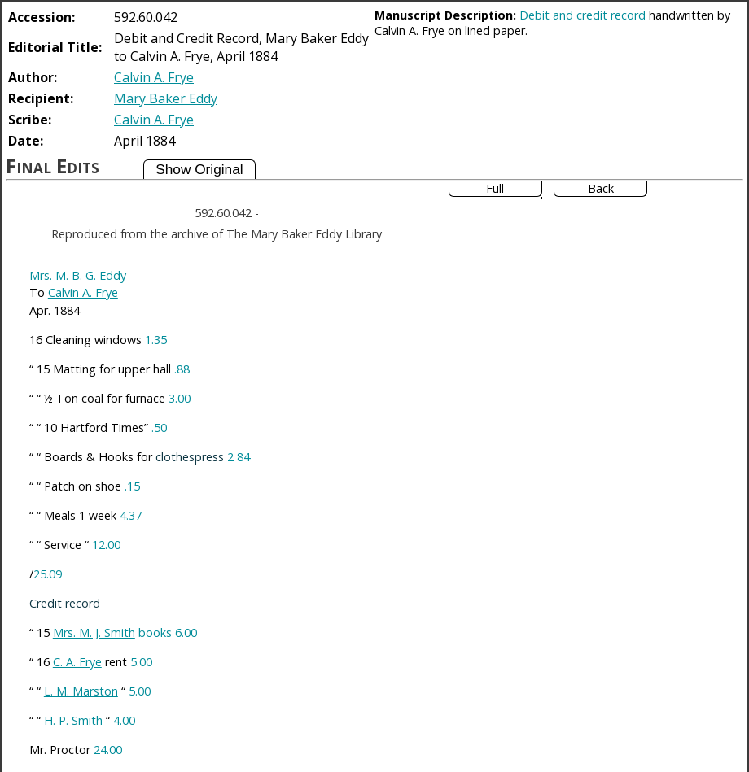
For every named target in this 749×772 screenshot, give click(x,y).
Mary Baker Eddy (165, 98)
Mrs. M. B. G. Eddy (77, 275)
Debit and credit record (582, 15)
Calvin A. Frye (154, 77)
